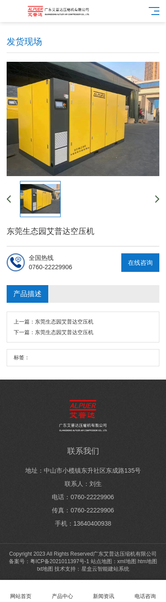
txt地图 (45, 569)
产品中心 (62, 591)
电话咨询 (145, 591)
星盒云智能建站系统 (105, 569)
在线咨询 (140, 262)
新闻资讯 (104, 591)
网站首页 (21, 591)
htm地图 (147, 561)
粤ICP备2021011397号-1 (59, 561)
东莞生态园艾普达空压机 (64, 322)
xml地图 (126, 561)
